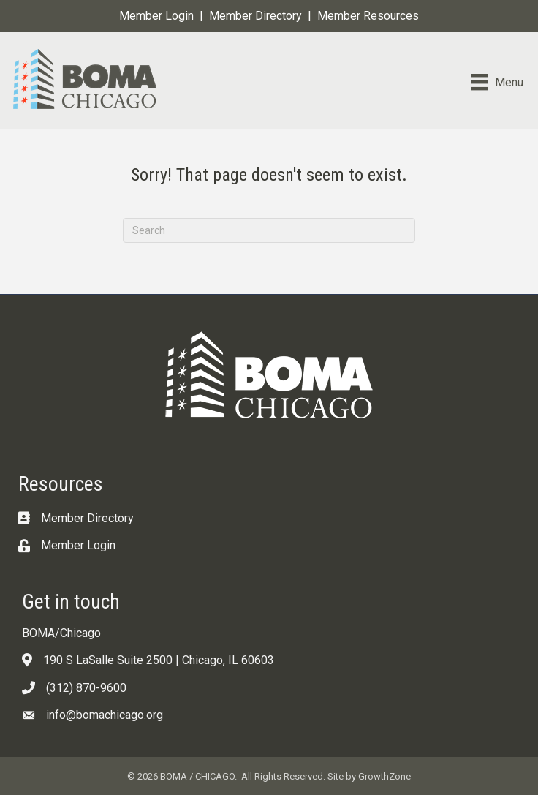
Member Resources (368, 16)
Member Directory (255, 16)
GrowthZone (384, 776)
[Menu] (497, 82)
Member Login (156, 16)
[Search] (269, 230)
